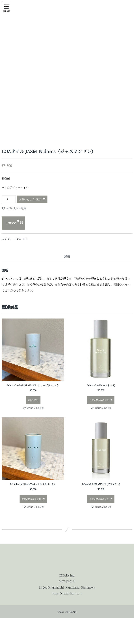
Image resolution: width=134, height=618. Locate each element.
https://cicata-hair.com (67, 593)
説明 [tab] (67, 257)
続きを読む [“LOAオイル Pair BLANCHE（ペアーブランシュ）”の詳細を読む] (33, 400)
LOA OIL (22, 239)
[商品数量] (9, 199)
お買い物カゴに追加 (30, 199)
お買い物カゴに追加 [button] (99, 400)
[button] (14, 208)
